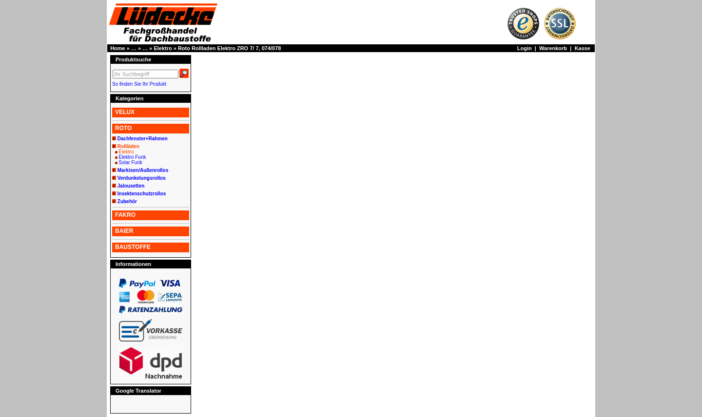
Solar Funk (130, 162)
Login (524, 48)
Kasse (582, 48)
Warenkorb (553, 48)
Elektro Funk (132, 157)
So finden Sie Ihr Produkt (139, 84)
